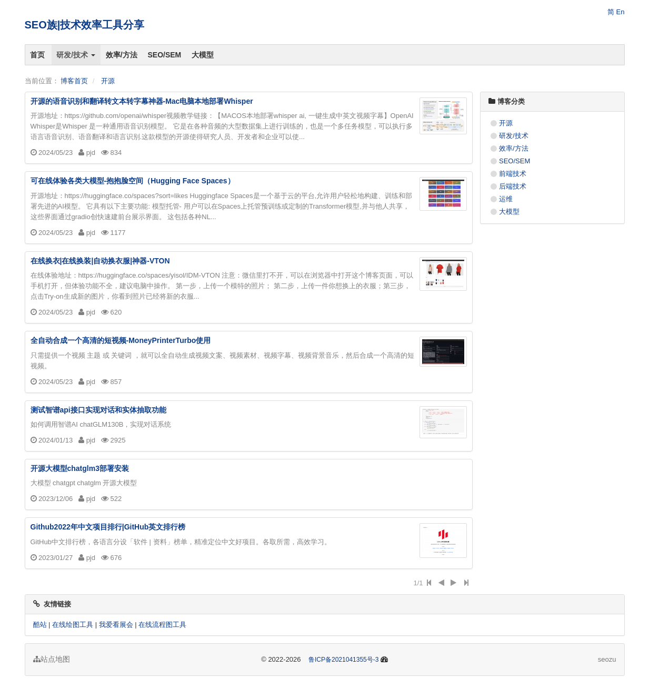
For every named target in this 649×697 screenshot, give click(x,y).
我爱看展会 (116, 625)
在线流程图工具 (162, 625)
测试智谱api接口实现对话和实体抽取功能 (98, 410)
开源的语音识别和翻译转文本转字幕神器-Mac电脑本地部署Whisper (142, 101)
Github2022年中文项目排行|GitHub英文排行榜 (108, 527)
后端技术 (512, 186)
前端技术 (512, 174)
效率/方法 (121, 55)
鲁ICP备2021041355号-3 (343, 659)
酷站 (40, 625)
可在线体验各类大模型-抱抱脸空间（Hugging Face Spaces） (133, 180)
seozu (607, 659)
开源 (108, 81)
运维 (506, 199)
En (620, 12)
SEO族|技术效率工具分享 (85, 25)
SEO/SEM (165, 55)
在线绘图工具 (72, 625)
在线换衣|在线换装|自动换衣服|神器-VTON (100, 261)
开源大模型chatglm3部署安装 (80, 468)
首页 (38, 55)
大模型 (203, 55)
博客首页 (74, 81)
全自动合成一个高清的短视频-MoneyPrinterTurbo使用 (121, 340)
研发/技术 (76, 55)
